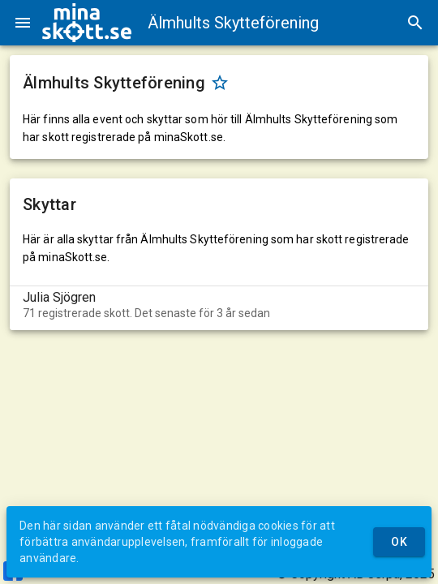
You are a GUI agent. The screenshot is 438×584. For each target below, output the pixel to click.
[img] (86, 22)
